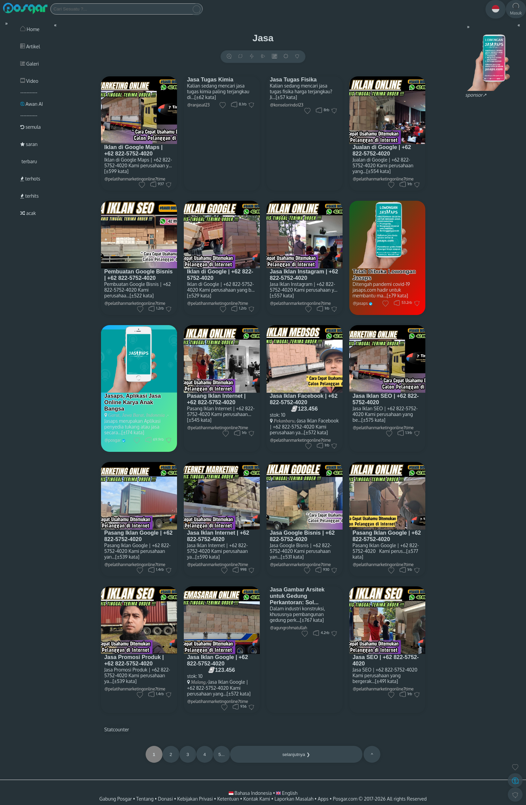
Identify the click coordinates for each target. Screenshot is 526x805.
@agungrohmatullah (288, 627)
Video (29, 81)
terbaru (28, 161)
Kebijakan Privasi (195, 799)
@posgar (113, 440)
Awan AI (31, 104)
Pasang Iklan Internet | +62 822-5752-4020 (216, 399)
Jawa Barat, (133, 415)
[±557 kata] (282, 295)
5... (221, 754)
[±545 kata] (199, 420)
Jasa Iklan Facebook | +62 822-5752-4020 (304, 399)
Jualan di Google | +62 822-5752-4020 (382, 150)
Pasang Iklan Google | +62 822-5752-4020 (138, 536)
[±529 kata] (199, 295)
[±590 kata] (207, 557)
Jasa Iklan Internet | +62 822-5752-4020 (218, 536)
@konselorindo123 (286, 104)
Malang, (199, 682)
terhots (30, 178)
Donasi (165, 799)
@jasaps (360, 303)
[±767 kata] (312, 620)
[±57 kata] (286, 97)
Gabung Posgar (115, 799)
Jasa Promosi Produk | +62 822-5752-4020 (134, 660)
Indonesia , (156, 415)
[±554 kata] (378, 171)
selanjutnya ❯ (296, 754)
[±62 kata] (205, 97)
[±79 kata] (397, 295)
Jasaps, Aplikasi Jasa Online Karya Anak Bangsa (132, 402)
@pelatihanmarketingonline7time (383, 178)
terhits (29, 196)
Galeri (29, 64)
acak (28, 213)
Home (30, 29)
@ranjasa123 (198, 104)
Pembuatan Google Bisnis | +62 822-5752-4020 (138, 274)
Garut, (114, 415)
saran (28, 144)
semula (30, 127)
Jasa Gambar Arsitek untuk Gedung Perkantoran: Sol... (297, 595)
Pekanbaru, (285, 420)
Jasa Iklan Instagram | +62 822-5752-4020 (304, 274)
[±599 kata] (116, 171)
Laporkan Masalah (293, 799)
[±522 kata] (142, 295)
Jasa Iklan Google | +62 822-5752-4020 (217, 660)
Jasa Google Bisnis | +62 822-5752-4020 (302, 536)
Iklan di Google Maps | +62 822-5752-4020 (133, 150)
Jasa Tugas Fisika (293, 79)
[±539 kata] (127, 557)
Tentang (144, 799)
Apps (323, 799)
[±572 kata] (316, 432)
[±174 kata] (132, 432)
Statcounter (116, 729)
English (286, 793)
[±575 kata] (373, 420)
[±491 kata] (386, 681)
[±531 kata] (292, 557)
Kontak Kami (256, 799)
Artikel (30, 46)
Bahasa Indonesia (251, 793)
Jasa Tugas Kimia (210, 79)
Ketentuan (228, 799)
